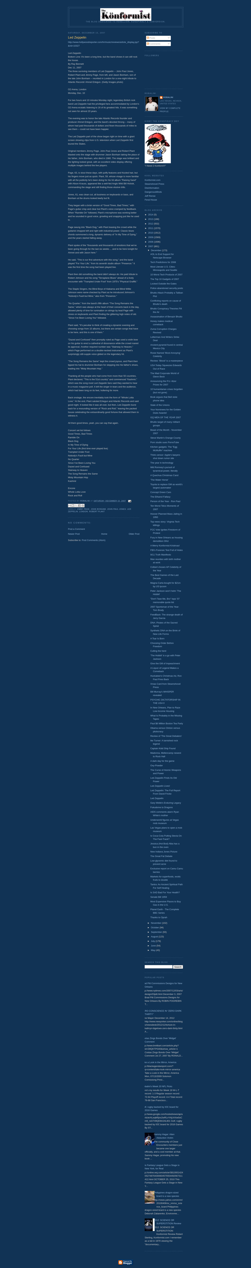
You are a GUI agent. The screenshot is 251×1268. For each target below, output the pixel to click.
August (155, 936)
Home (104, 534)
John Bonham (98, 509)
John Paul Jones (116, 509)
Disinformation (152, 188)
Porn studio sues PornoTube (164, 442)
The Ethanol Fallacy (160, 496)
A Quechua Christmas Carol (164, 475)
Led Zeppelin (156, 798)
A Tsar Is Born (157, 638)
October (155, 927)
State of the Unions (160, 405)
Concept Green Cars (160, 492)
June (154, 945)
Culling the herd (158, 651)
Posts (151, 38)
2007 (151, 246)
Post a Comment (76, 529)
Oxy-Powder (156, 765)
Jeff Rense (150, 196)
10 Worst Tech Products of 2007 (166, 274)
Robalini (168, 97)
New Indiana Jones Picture (163, 851)
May (153, 950)
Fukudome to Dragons (161, 807)
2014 (151, 214)
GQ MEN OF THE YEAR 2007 (165, 417)
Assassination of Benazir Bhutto (166, 316)
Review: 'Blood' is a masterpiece (166, 360)
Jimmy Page (83, 509)
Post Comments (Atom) (93, 540)
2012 (151, 223)
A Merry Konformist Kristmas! (165, 545)
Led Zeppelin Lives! (160, 786)
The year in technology (161, 462)
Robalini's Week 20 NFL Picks (157, 1086)
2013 (151, 219)
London (83, 512)
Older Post (134, 534)
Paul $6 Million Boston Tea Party (166, 723)
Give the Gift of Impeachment (165, 663)
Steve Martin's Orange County (165, 438)
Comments (153, 44)
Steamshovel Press (154, 184)
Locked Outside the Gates (163, 283)
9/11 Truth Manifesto (160, 554)
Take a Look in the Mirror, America (159, 1062)
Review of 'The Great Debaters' (166, 736)
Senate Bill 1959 (158, 897)
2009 (151, 237)
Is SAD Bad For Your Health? (165, 892)
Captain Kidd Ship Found (163, 748)
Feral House (151, 199)
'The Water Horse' (159, 480)
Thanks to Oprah (158, 917)
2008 (151, 241)
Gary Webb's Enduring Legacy (165, 803)
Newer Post (74, 534)
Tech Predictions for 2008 (163, 262)
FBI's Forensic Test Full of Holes (166, 550)
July (153, 941)
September (157, 932)
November (156, 923)
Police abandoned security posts (166, 288)
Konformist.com (152, 180)
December (156, 250)
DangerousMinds (153, 192)
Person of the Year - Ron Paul (165, 501)
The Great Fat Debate (161, 856)
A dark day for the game (162, 761)
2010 (151, 232)
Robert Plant (97, 512)
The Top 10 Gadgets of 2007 (164, 279)
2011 (151, 228)
